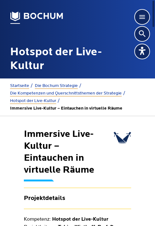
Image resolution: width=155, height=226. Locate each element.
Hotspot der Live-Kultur (33, 101)
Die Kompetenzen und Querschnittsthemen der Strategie (66, 93)
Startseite (19, 86)
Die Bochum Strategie (56, 86)
